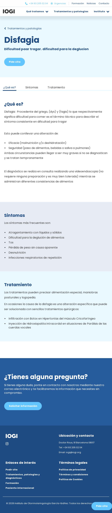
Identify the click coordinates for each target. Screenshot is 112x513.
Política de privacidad (72, 469)
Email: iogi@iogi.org (70, 452)
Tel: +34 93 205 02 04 (70, 447)
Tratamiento (56, 87)
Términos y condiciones (73, 474)
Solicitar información (23, 406)
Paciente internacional (20, 487)
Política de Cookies (71, 479)
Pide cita (14, 62)
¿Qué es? (9, 87)
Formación (12, 483)
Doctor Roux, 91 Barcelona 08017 (77, 442)
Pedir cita (11, 469)
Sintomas (31, 87)
